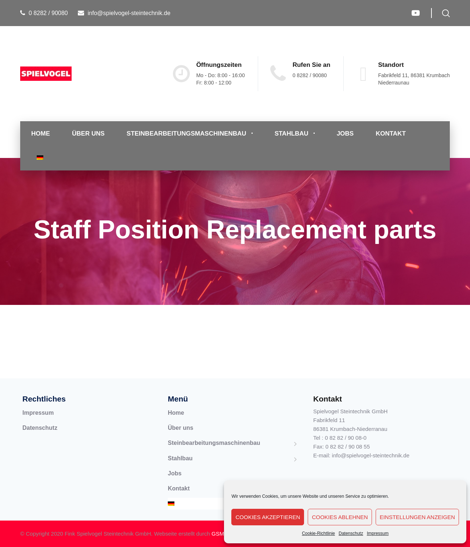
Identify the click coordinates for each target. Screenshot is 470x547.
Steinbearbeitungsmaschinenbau (186, 133)
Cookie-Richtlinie (318, 533)
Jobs (345, 133)
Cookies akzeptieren (267, 517)
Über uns (88, 133)
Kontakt (391, 133)
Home (40, 133)
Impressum (377, 533)
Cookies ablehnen (340, 517)
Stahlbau (291, 133)
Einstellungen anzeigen (417, 517)
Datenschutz (351, 533)
